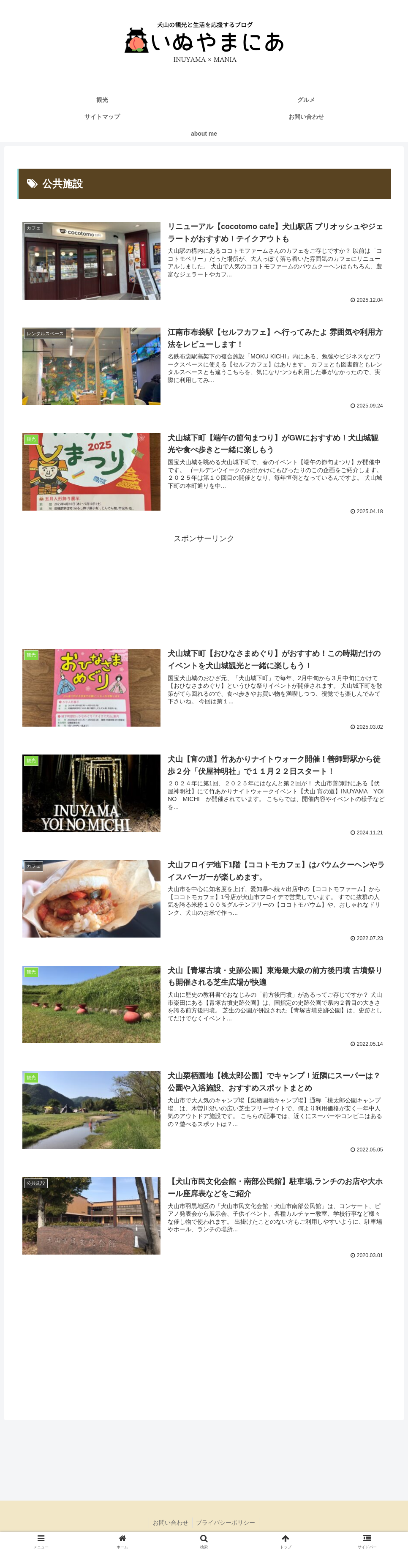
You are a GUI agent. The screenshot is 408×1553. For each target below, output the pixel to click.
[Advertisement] (204, 589)
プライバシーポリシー (226, 1523)
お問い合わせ (170, 1523)
